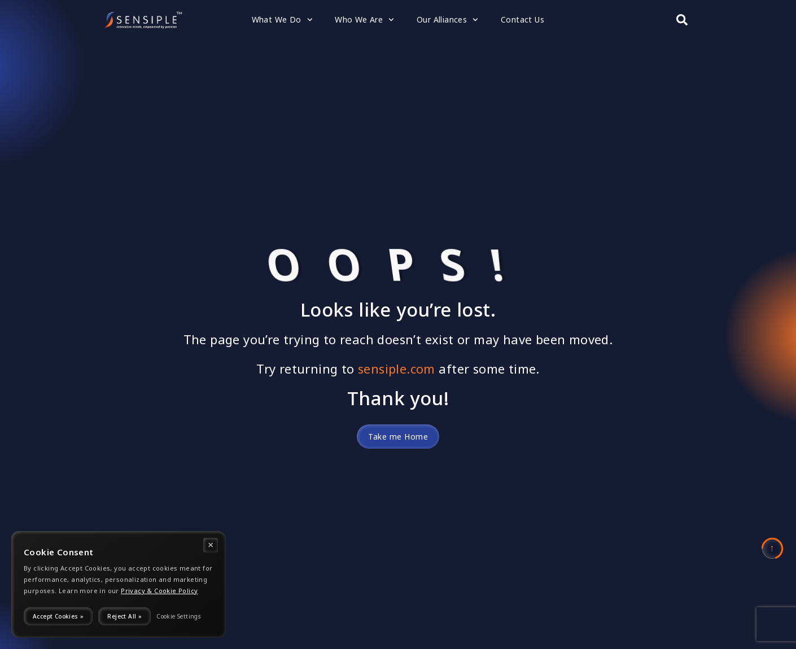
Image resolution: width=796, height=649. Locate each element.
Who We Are (364, 19)
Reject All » (124, 616)
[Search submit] (682, 19)
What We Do (282, 19)
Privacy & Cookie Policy (159, 590)
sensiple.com (396, 369)
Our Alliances (447, 19)
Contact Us (522, 19)
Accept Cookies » (58, 616)
